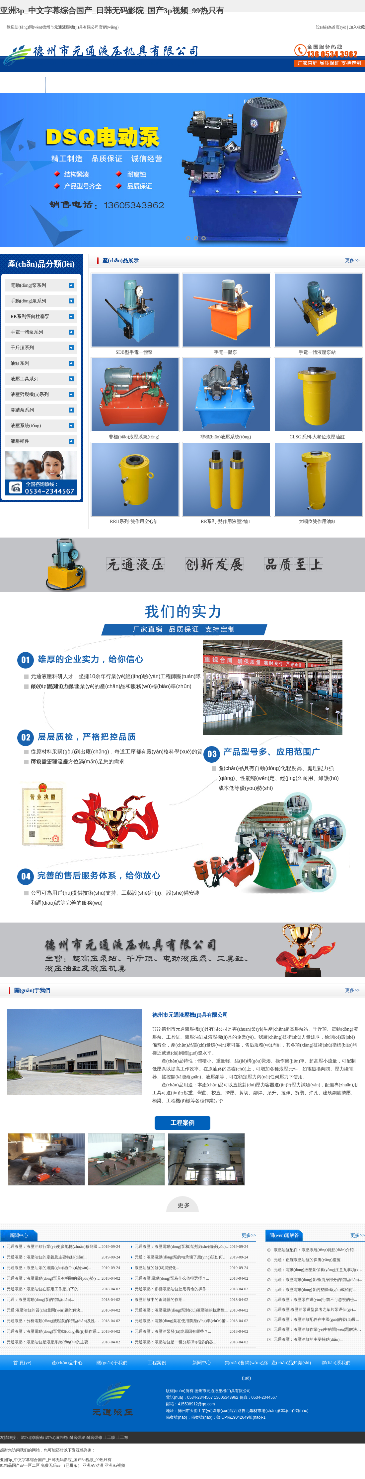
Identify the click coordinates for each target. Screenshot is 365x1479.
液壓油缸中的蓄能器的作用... (160, 1299)
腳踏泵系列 (22, 410)
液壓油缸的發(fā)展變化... (157, 1267)
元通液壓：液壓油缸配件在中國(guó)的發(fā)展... (316, 1319)
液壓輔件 (20, 441)
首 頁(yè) (22, 85)
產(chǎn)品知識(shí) (293, 85)
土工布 (122, 1437)
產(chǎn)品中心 (68, 85)
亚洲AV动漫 (93, 1465)
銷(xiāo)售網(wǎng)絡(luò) (248, 87)
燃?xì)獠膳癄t (32, 1437)
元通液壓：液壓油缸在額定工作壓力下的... (44, 1289)
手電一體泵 (225, 352)
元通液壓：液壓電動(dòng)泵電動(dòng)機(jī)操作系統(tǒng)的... (62, 1331)
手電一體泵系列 (27, 332)
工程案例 (158, 85)
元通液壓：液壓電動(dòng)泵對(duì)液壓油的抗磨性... (181, 1310)
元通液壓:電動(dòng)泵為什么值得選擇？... (172, 1278)
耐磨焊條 (94, 1437)
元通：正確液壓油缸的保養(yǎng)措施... (308, 1259)
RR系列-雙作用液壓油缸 (225, 521)
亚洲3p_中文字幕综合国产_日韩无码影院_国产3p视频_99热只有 (112, 10)
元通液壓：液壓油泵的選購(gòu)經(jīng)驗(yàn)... (49, 1267)
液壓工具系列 (24, 378)
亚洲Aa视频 (115, 1465)
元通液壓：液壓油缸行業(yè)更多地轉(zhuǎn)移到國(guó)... (58, 1246)
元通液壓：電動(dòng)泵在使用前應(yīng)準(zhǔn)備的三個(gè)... (191, 1320)
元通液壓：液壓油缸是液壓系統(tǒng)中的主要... (49, 1342)
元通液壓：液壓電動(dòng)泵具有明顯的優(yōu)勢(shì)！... (55, 1278)
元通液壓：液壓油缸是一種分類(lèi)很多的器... (175, 1342)
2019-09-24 (111, 1246)
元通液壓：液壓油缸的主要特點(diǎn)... (308, 1339)
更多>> (352, 260)
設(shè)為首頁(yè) (331, 27)
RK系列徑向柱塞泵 (30, 316)
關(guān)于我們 (113, 85)
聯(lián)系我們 (338, 85)
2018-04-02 (111, 1278)
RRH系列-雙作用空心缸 (134, 521)
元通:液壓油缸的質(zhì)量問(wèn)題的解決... (45, 1310)
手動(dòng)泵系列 (28, 300)
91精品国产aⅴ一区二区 (20, 1465)
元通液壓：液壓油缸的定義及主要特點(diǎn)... (47, 1257)
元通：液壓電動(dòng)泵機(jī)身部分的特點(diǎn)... (318, 1279)
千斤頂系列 (22, 347)
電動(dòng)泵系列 (28, 285)
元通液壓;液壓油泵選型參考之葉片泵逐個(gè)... (315, 1309)
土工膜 (109, 1437)
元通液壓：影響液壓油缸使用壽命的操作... (172, 1289)
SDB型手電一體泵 (133, 352)
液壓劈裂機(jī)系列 (30, 394)
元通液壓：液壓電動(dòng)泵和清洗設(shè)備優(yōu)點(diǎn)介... (191, 1246)
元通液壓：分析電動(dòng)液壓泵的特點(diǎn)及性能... (54, 1320)
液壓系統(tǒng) (26, 425)
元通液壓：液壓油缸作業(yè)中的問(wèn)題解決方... (319, 1329)
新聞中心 (203, 85)
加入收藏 (357, 27)
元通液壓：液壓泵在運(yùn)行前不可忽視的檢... (315, 1299)
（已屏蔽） (72, 1465)
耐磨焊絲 (77, 1437)
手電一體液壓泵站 (317, 352)
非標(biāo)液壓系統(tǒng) (134, 436)
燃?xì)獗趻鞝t (56, 1437)
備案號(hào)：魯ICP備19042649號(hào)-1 (228, 1417)
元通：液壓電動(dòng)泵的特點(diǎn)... (40, 1299)
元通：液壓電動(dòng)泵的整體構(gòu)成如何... (315, 1289)
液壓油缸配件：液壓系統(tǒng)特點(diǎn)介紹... (315, 1250)
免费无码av (50, 1465)
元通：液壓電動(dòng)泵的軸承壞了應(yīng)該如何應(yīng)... (187, 1257)
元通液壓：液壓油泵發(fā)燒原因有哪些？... (173, 1331)
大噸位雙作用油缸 (317, 521)
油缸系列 (20, 363)
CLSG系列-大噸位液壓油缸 (317, 436)
